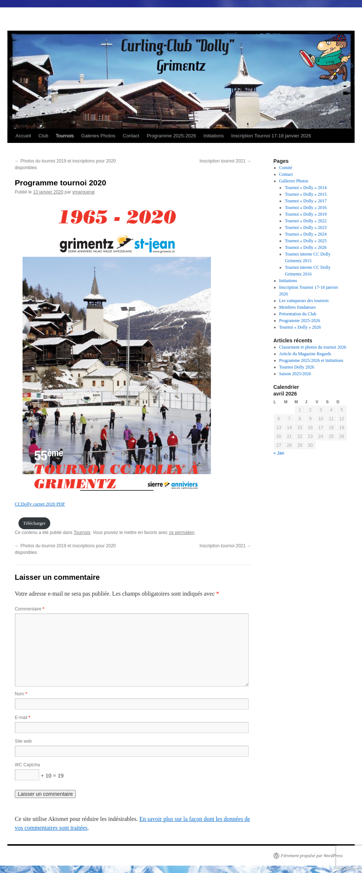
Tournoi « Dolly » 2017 (306, 200)
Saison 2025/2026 (295, 373)
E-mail (22, 717)
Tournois (65, 135)
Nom (21, 693)
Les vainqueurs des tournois (304, 300)
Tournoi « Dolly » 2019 (306, 214)
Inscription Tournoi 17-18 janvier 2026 (271, 135)
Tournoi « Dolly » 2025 (306, 240)
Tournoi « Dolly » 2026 (306, 247)
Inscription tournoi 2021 (225, 161)
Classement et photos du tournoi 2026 (312, 347)
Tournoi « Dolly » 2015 (306, 194)
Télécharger (34, 523)
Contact (131, 135)
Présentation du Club (298, 313)
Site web (23, 741)
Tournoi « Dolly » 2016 (306, 207)
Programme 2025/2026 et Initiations (311, 360)
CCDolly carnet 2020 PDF (40, 504)
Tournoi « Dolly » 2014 (306, 187)
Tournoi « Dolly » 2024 (306, 234)
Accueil (23, 135)
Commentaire (29, 609)
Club (43, 135)
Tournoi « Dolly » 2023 (306, 227)
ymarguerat (83, 192)
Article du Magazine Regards (305, 353)
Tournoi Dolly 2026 (296, 367)
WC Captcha (27, 764)
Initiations (214, 135)
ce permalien (181, 532)
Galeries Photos (98, 135)
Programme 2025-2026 (171, 135)
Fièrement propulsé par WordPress (311, 855)
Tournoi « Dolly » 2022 (306, 220)
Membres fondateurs (297, 307)
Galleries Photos (293, 181)
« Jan (278, 453)
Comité (285, 167)
